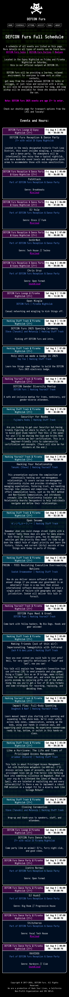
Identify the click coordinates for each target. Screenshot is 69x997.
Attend (31, 25)
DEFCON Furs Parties (40, 52)
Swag (50, 25)
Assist (41, 25)
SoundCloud (34, 283)
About (57, 25)
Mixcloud (34, 192)
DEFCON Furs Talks (16, 52)
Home (10, 25)
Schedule (20, 25)
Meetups (59, 52)
